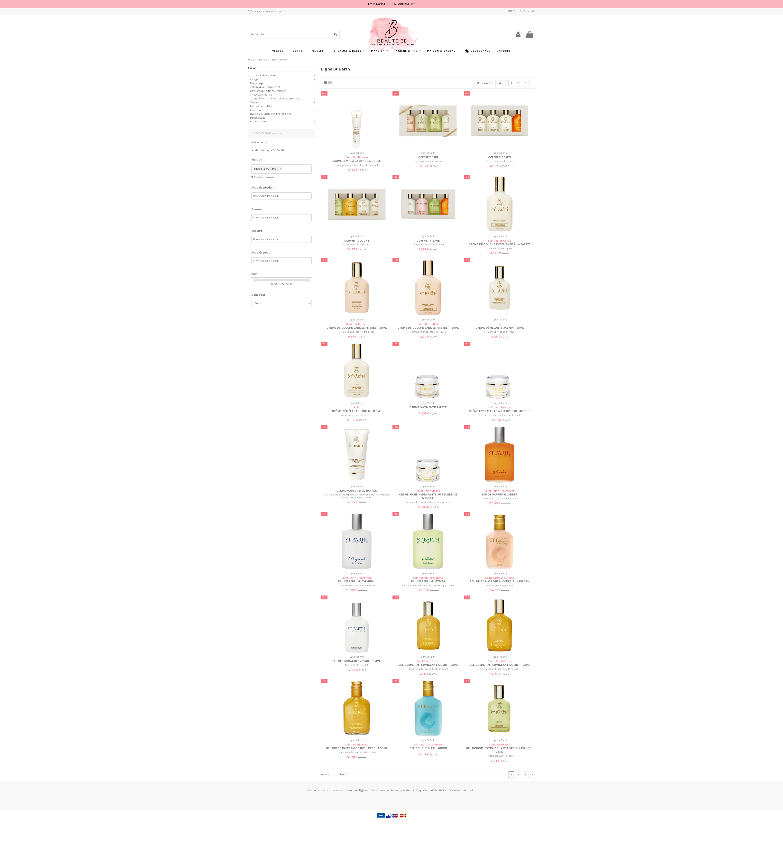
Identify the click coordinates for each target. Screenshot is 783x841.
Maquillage (257, 83)
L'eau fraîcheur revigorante (499, 585)
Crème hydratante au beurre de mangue (499, 411)
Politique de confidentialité (429, 790)
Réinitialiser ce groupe (264, 177)
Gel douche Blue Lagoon (428, 748)
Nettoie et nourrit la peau (500, 756)
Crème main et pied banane (356, 491)
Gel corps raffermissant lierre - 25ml (428, 665)
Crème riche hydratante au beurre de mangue (428, 496)
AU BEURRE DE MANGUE (356, 665)
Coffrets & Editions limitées (267, 91)
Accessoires (257, 110)
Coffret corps (499, 157)
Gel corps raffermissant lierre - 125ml (499, 665)
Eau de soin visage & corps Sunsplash (499, 581)
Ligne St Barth (357, 153)
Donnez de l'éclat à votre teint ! (428, 244)
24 (500, 83)
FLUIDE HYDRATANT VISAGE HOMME (356, 661)
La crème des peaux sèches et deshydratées (428, 502)
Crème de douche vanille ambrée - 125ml (428, 327)
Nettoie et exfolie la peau (499, 248)
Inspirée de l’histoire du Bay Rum (500, 498)
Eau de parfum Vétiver (428, 581)
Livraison (337, 790)
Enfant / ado (258, 121)
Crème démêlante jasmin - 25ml (499, 327)
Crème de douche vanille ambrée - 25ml (357, 327)
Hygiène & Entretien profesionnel (271, 114)
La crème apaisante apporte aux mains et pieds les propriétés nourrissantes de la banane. (356, 496)
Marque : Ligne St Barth (269, 150)
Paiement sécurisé (461, 790)
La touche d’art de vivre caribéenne (357, 585)
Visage (254, 79)
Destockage (257, 117)
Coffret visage (428, 240)
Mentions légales (357, 790)
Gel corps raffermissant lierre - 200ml (357, 748)
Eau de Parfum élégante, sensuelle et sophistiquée (428, 585)
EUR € (512, 11)
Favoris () (527, 11)
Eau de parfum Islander (500, 494)
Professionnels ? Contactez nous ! (266, 11)
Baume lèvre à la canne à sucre (356, 161)
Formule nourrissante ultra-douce (356, 332)
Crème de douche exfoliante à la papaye (499, 244)
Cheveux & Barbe (261, 94)
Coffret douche (356, 240)
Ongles (254, 102)
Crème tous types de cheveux (499, 332)
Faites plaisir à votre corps (428, 161)
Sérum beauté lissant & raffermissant (428, 669)
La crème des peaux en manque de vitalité (500, 415)
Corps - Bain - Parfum (263, 75)
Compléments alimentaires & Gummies (275, 98)
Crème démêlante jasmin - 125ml (356, 411)
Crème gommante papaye (428, 407)
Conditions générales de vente (390, 790)
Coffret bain (428, 157)
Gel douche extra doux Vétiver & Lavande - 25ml (499, 749)
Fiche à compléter (261, 106)
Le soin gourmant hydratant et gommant (357, 165)
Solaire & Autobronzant (265, 87)
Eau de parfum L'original (356, 581)
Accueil (252, 68)
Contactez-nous (317, 790)
